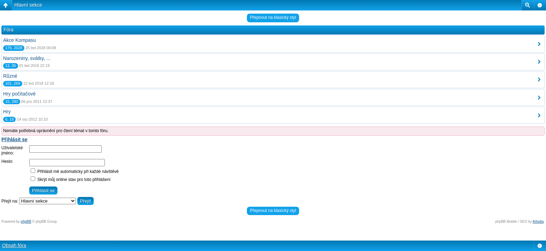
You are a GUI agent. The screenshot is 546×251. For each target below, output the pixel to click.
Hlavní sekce (28, 5)
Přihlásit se (14, 139)
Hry (7, 111)
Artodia (538, 221)
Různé (10, 76)
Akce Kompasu (19, 40)
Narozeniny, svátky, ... (26, 58)
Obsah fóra (14, 245)
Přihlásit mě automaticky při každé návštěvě (75, 171)
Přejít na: (9, 201)
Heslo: (7, 161)
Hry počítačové (19, 94)
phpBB (26, 221)
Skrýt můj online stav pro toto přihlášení (70, 179)
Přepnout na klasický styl (273, 17)
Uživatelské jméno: (12, 150)
